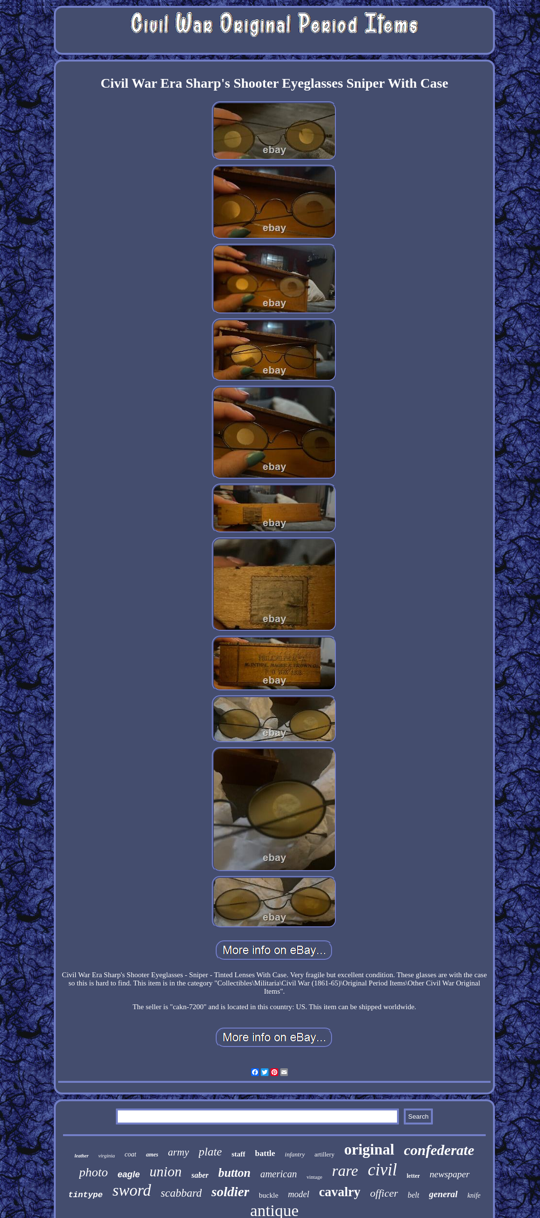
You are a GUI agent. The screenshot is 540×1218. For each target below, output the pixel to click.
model (298, 1194)
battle (265, 1153)
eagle (129, 1174)
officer (384, 1193)
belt (413, 1195)
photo (93, 1172)
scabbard (181, 1193)
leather (82, 1155)
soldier (230, 1191)
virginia (106, 1155)
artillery (324, 1154)
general (443, 1194)
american (278, 1174)
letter (413, 1175)
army (178, 1152)
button (234, 1172)
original (369, 1149)
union (166, 1171)
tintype (85, 1195)
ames (152, 1154)
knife (473, 1195)
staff (238, 1154)
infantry (295, 1154)
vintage (314, 1177)
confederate (439, 1150)
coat (130, 1154)
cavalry (339, 1192)
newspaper (449, 1174)
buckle (268, 1195)
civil (382, 1169)
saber (200, 1175)
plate (210, 1151)
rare (345, 1170)
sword (131, 1190)
